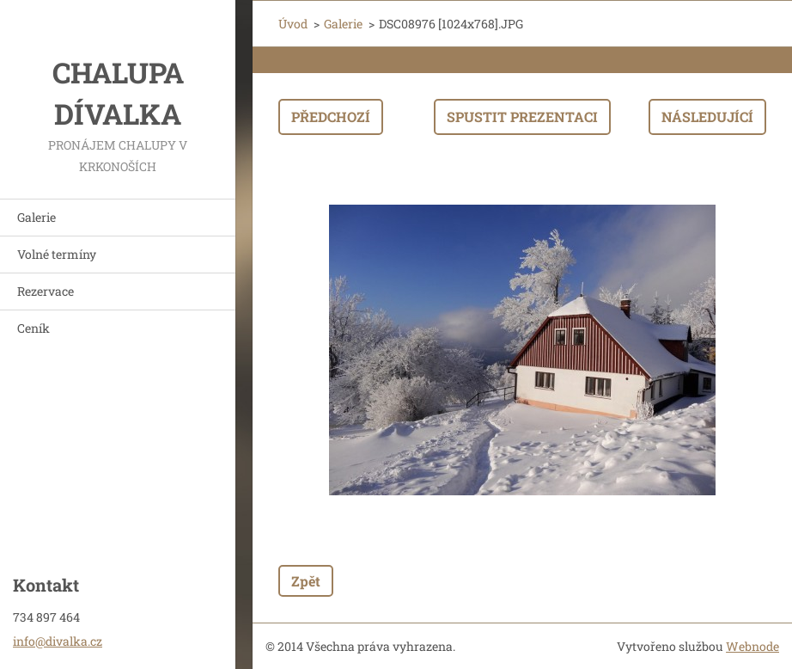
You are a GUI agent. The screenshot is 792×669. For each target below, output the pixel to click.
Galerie (36, 217)
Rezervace (45, 291)
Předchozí (330, 116)
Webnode (752, 646)
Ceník (33, 328)
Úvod (293, 23)
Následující (707, 116)
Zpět (305, 581)
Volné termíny (56, 254)
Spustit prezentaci (522, 116)
